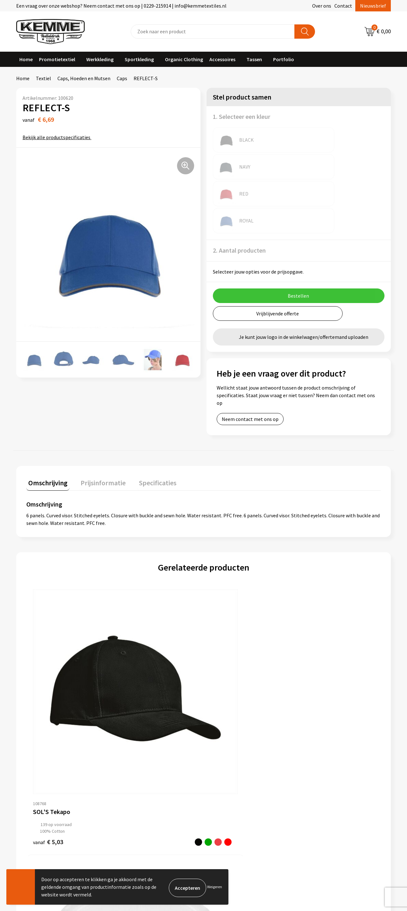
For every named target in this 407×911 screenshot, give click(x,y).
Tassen (254, 59)
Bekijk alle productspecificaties (59, 137)
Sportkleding (139, 59)
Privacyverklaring (323, 757)
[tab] (46, 428)
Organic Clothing (184, 59)
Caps (122, 78)
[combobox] (213, 31)
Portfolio (283, 59)
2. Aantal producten (239, 196)
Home (26, 59)
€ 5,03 (48, 656)
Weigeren (214, 886)
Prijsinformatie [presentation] (97, 427)
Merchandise (132, 786)
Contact (343, 6)
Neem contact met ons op (250, 365)
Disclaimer (315, 767)
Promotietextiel (57, 59)
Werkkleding (100, 59)
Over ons (321, 6)
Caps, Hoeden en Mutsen (83, 78)
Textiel (43, 78)
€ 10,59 (130, 660)
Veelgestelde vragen (141, 757)
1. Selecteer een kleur (241, 116)
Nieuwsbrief (373, 6)
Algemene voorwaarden (330, 738)
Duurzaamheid (134, 767)
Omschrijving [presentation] (46, 427)
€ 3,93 (225, 670)
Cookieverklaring (322, 748)
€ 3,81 (314, 656)
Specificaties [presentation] (148, 427)
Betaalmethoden (230, 748)
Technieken (131, 777)
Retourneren (225, 757)
